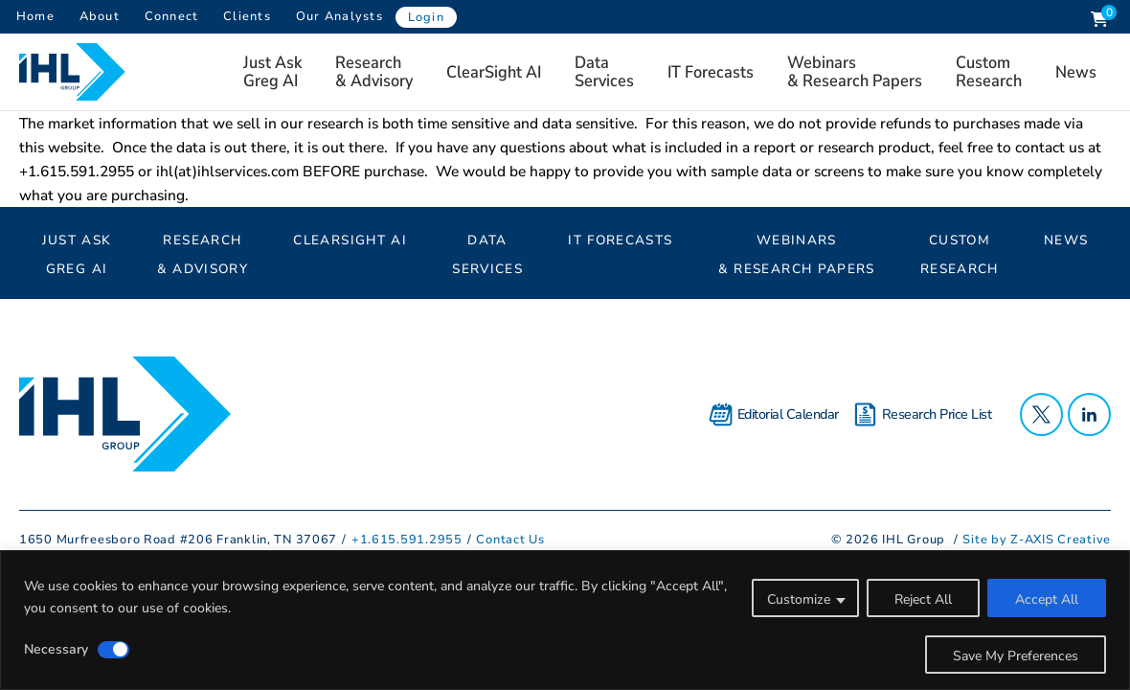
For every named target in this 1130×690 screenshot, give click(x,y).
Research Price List (922, 414)
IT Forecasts (710, 71)
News (1075, 71)
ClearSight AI (493, 71)
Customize (798, 599)
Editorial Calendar (774, 414)
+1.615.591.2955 (407, 539)
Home (35, 16)
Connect (172, 16)
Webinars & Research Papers (854, 71)
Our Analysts (339, 16)
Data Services (604, 71)
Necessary (56, 649)
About (99, 16)
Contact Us (510, 539)
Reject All (923, 599)
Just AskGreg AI (272, 71)
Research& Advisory (374, 71)
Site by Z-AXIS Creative (1036, 539)
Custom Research (989, 71)
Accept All (1046, 599)
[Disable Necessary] (113, 649)
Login (426, 17)
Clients (247, 16)
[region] (565, 620)
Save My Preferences (1015, 656)
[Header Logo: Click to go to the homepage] (76, 72)
